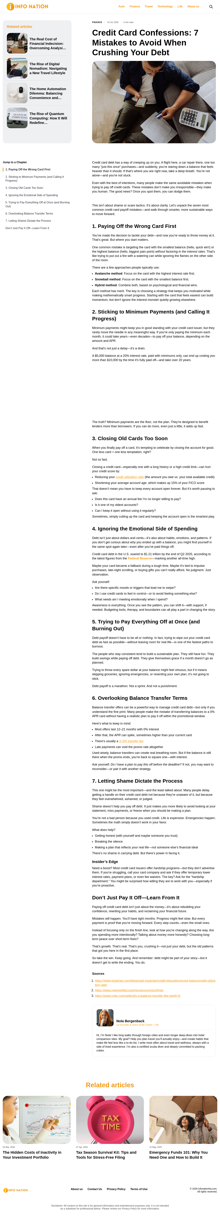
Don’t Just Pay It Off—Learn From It (27, 228)
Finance (135, 6)
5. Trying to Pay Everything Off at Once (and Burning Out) (38, 204)
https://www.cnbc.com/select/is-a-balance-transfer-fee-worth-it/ (137, 996)
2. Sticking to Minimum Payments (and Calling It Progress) (35, 178)
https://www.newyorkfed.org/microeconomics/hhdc (129, 990)
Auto (121, 6)
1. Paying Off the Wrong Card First (28, 169)
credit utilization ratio (130, 477)
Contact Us (94, 1189)
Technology (165, 6)
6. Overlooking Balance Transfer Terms (29, 213)
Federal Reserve (140, 558)
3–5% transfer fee (131, 741)
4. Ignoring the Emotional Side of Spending (32, 195)
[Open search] (211, 6)
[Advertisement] (154, 390)
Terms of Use (138, 1189)
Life (180, 6)
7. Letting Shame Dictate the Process (28, 220)
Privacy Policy (116, 1189)
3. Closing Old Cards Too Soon (24, 187)
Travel (149, 6)
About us (193, 6)
